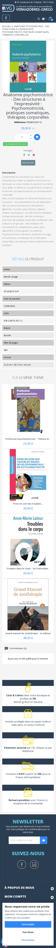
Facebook (21, 864)
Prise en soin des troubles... (28, 503)
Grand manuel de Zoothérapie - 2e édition (28, 633)
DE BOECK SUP (11, 291)
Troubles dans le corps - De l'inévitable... (28, 568)
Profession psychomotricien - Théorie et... (28, 438)
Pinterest (34, 154)
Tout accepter (28, 924)
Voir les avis (28, 162)
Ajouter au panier (37, 137)
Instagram (34, 864)
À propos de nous (19, 888)
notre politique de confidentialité (26, 829)
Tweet (29, 154)
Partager (24, 154)
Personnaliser (28, 940)
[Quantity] (21, 137)
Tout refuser (28, 932)
